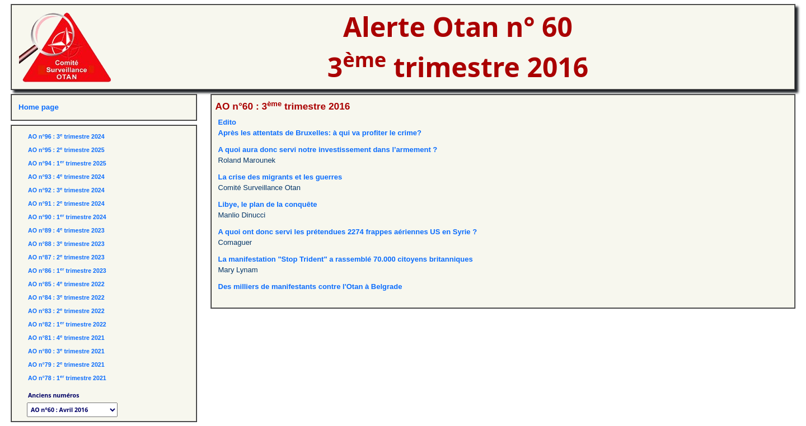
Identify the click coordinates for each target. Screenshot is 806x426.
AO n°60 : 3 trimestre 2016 (282, 106)
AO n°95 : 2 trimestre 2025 (66, 149)
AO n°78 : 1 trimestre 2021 (67, 378)
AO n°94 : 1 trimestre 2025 (67, 163)
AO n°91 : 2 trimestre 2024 (66, 203)
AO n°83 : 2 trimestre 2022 (66, 310)
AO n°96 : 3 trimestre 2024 (66, 136)
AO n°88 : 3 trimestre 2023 (66, 243)
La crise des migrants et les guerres (280, 177)
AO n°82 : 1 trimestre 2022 (67, 324)
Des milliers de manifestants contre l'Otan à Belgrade (310, 286)
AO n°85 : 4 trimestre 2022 (66, 284)
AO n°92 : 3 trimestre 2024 (66, 190)
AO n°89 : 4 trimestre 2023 (66, 230)
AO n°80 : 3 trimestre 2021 (66, 351)
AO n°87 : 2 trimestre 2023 (66, 257)
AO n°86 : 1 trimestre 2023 (67, 270)
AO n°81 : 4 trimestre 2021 (66, 337)
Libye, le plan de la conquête (267, 204)
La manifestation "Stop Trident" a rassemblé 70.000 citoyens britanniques (345, 259)
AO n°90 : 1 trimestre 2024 (67, 217)
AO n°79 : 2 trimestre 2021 (66, 364)
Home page (38, 107)
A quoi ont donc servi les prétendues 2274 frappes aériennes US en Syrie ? (347, 232)
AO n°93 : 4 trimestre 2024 (66, 176)
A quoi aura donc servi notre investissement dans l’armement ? (328, 149)
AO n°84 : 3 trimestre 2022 (66, 297)
